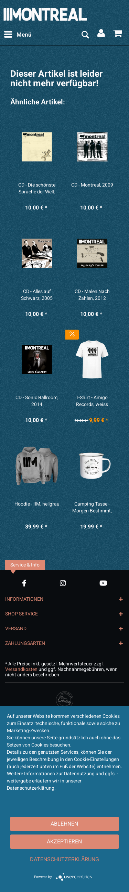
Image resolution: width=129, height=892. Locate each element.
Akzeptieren (64, 842)
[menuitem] (17, 35)
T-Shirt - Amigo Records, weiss (92, 401)
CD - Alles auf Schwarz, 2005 (37, 295)
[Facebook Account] (24, 583)
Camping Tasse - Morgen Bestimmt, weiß (92, 507)
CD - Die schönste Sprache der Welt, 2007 (36, 188)
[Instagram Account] (63, 583)
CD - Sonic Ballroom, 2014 (36, 401)
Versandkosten (21, 669)
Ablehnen (64, 824)
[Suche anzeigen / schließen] (85, 35)
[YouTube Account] (103, 583)
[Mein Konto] (101, 35)
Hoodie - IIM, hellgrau (37, 504)
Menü (18, 34)
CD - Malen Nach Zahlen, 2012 (92, 295)
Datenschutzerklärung (64, 859)
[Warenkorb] (118, 35)
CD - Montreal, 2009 (92, 185)
